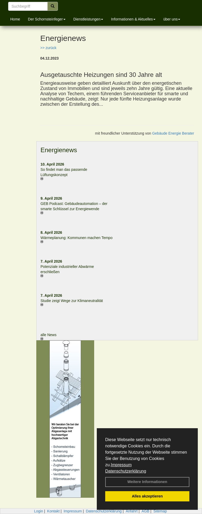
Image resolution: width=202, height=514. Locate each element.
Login (38, 511)
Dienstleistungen (88, 19)
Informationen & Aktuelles (133, 19)
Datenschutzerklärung (125, 471)
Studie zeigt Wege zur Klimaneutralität (72, 301)
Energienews (59, 149)
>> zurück (48, 48)
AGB (145, 511)
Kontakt (53, 511)
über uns (171, 19)
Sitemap (160, 511)
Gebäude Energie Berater (173, 133)
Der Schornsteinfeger (46, 19)
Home (15, 19)
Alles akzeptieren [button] (147, 496)
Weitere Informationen (147, 482)
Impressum (121, 465)
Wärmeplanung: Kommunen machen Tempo (77, 238)
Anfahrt (132, 511)
